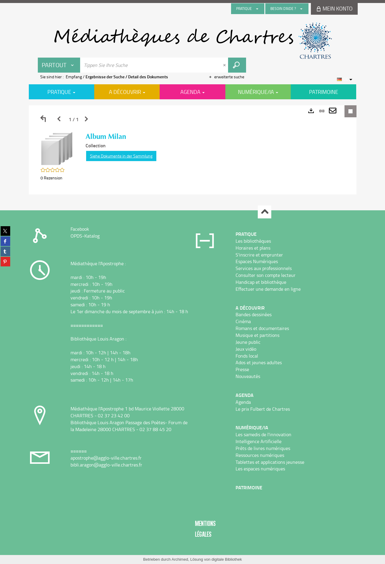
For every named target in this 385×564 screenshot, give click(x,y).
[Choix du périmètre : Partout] (59, 65)
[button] (57, 148)
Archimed (180, 559)
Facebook (80, 229)
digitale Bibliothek (227, 559)
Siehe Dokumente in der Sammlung (121, 156)
